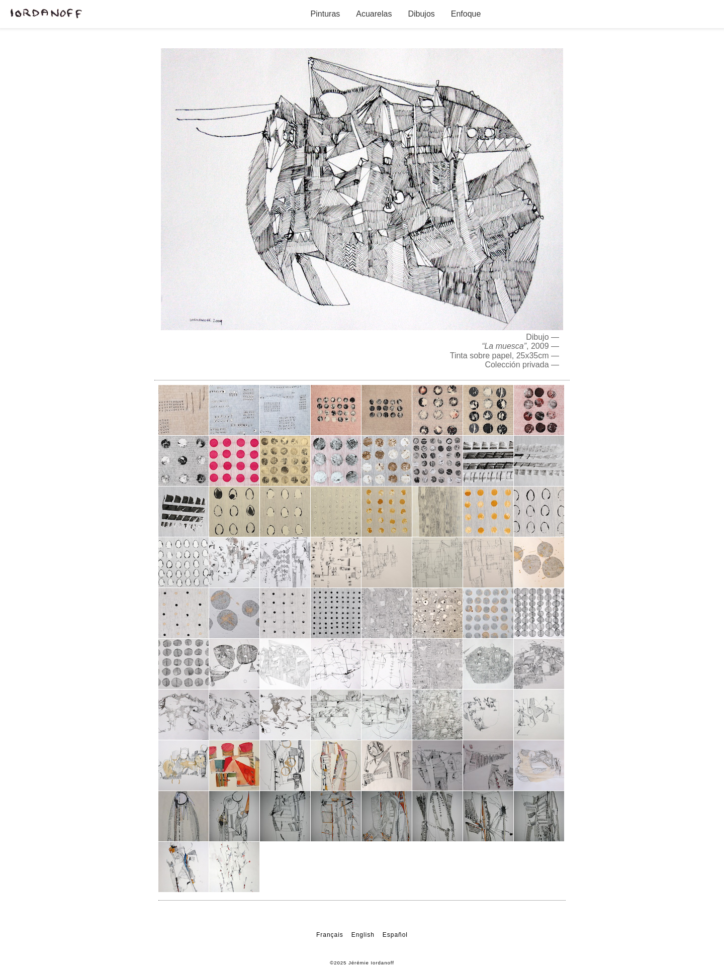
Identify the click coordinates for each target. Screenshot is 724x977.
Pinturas (325, 14)
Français (329, 934)
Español (395, 934)
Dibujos (421, 14)
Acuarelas (374, 14)
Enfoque (466, 14)
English (363, 934)
